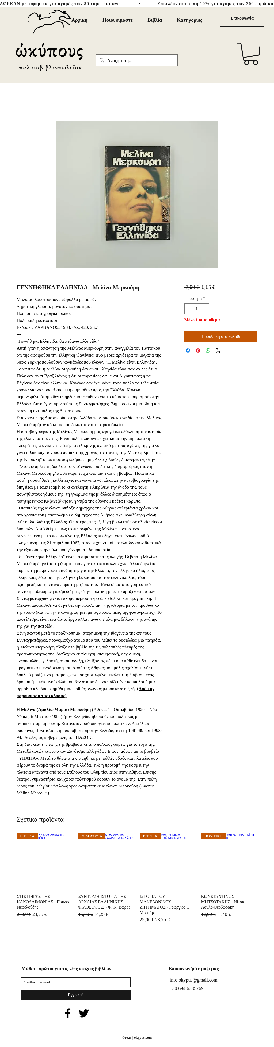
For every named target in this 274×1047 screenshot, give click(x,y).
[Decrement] (189, 309)
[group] (137, 881)
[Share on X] (218, 350)
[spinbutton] (197, 309)
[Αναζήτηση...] (136, 61)
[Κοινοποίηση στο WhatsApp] (208, 350)
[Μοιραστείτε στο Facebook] (188, 350)
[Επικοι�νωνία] (242, 18)
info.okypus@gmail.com (194, 980)
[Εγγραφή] (76, 995)
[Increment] (204, 309)
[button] (250, 54)
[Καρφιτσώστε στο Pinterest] (198, 350)
